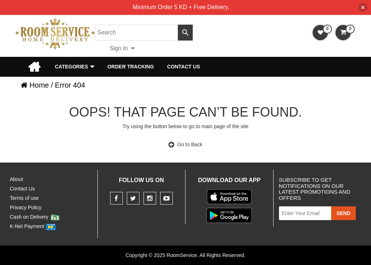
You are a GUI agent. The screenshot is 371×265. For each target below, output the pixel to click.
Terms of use (24, 198)
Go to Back (185, 144)
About (16, 179)
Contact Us (183, 67)
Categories (71, 67)
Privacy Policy (25, 207)
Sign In (122, 48)
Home (34, 67)
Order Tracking (130, 67)
